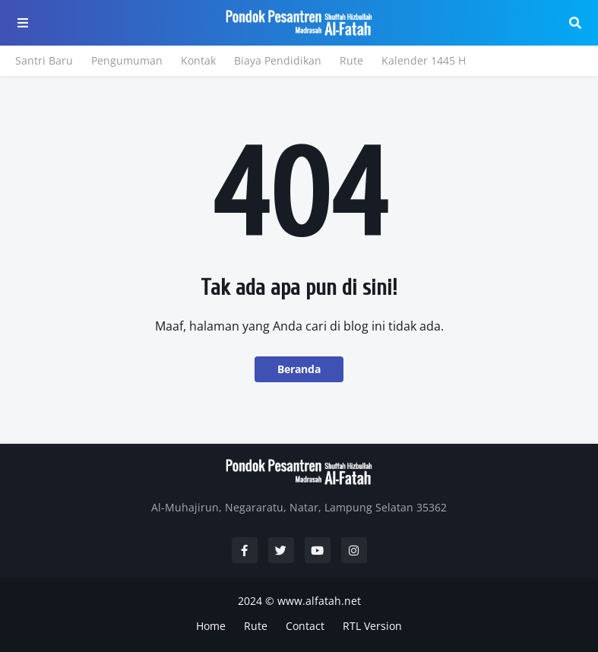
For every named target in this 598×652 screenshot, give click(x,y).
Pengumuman (127, 60)
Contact (305, 626)
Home (211, 626)
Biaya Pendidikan (277, 60)
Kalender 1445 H (423, 60)
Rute (351, 60)
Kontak (198, 60)
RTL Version (372, 626)
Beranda (299, 369)
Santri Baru (44, 60)
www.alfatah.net (319, 600)
